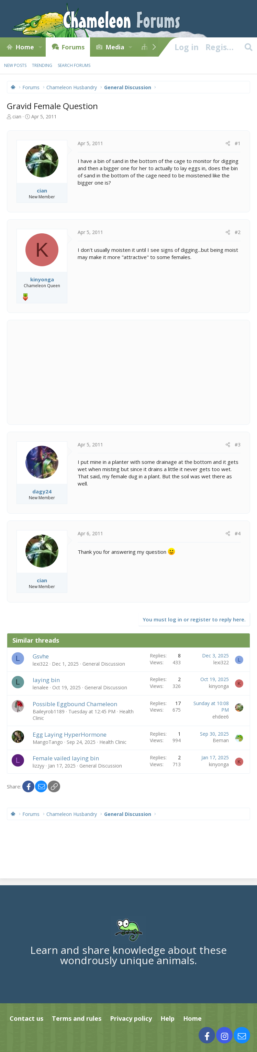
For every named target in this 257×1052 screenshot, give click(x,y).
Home (24, 47)
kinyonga (219, 686)
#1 (238, 143)
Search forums (74, 65)
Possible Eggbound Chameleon (75, 704)
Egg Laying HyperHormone (70, 734)
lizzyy (38, 765)
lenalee (40, 687)
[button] (40, 47)
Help (167, 1018)
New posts (15, 65)
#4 (238, 533)
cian (16, 116)
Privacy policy (131, 1018)
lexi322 (40, 664)
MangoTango (48, 742)
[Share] (227, 143)
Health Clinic (112, 742)
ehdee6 (220, 716)
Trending (42, 65)
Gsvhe (41, 656)
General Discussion (103, 664)
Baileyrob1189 (49, 711)
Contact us (26, 1018)
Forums (73, 47)
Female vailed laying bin (66, 758)
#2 (238, 232)
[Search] (248, 47)
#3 (238, 444)
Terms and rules (76, 1018)
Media (114, 47)
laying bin (46, 680)
